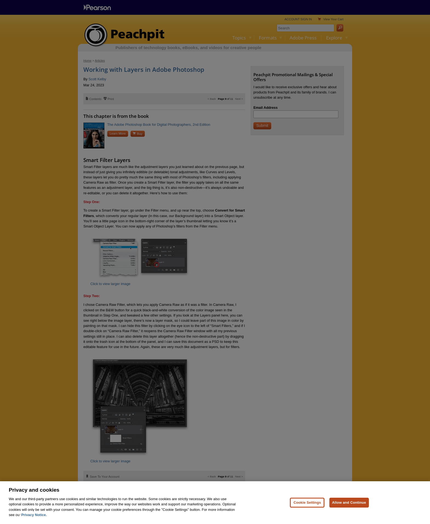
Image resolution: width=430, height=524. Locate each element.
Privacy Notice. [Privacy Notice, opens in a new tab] (34, 515)
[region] (215, 502)
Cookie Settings (307, 502)
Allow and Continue (349, 502)
